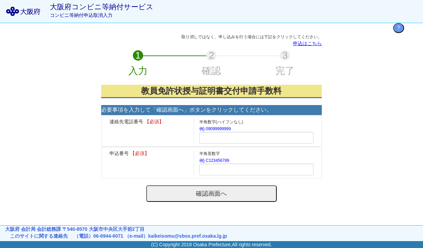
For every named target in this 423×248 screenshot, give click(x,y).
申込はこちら (307, 43)
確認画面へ (211, 193)
